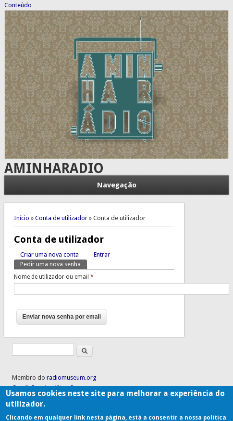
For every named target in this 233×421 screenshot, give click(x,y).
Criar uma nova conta (49, 254)
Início (21, 218)
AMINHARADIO (54, 168)
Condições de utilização (44, 387)
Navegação (116, 185)
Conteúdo (18, 5)
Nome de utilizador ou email (54, 276)
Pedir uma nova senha (53, 264)
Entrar (102, 254)
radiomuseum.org (72, 377)
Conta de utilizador (61, 218)
